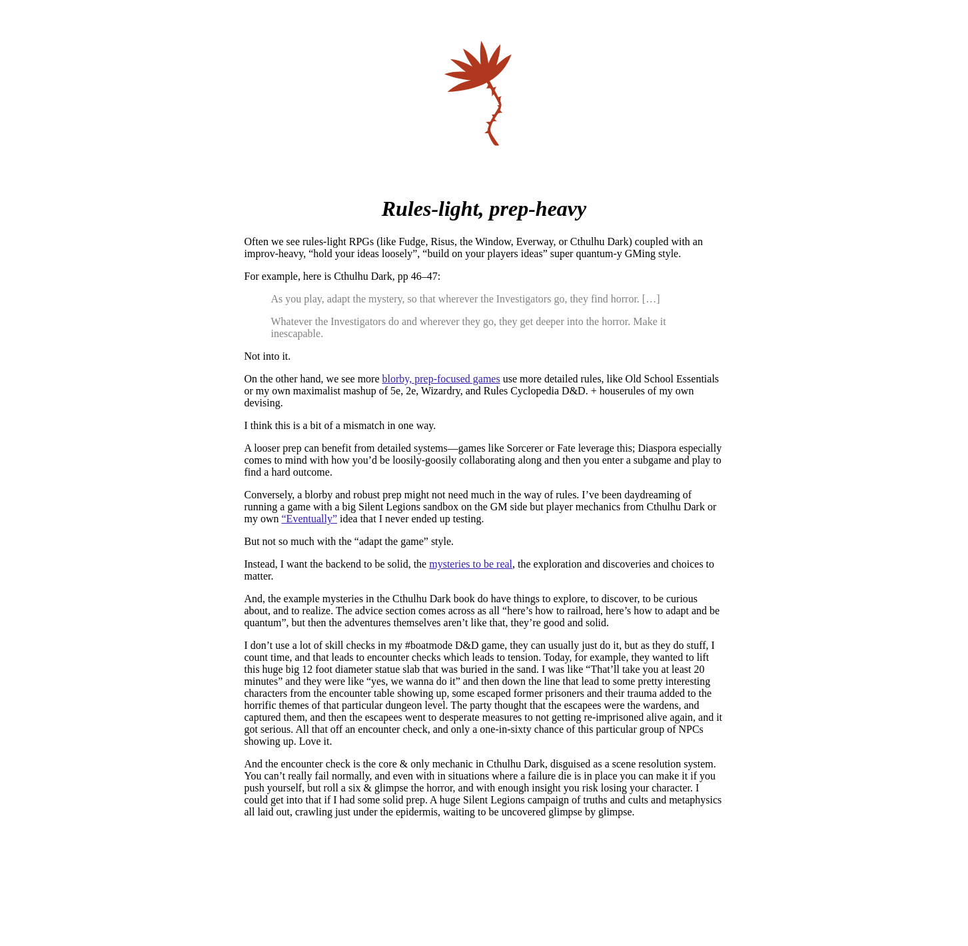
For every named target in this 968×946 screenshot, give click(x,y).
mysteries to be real (470, 564)
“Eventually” (310, 518)
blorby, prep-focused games (441, 378)
